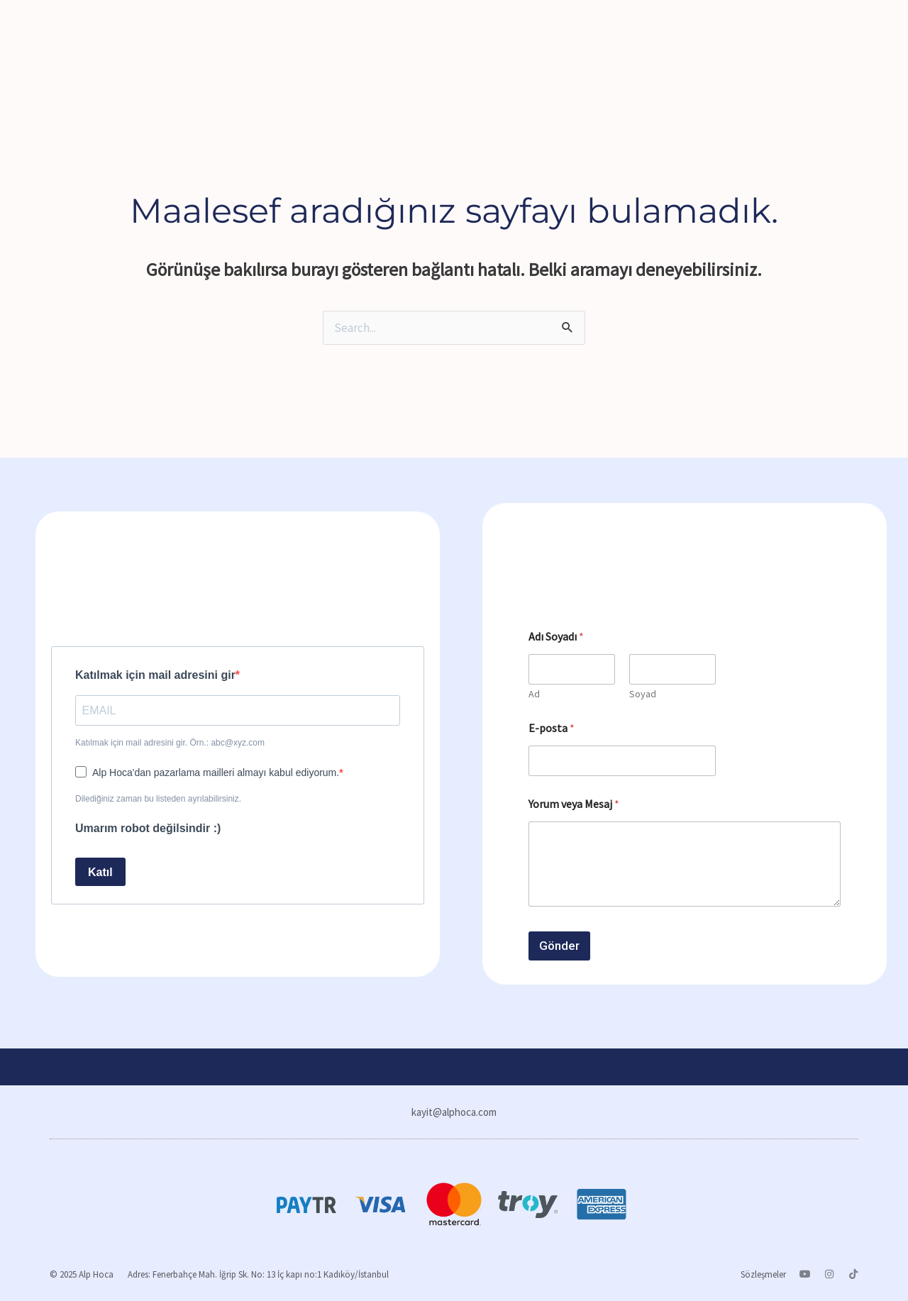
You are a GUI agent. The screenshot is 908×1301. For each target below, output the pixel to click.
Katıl (100, 872)
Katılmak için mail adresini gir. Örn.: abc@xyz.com (170, 743)
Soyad (642, 694)
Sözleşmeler (763, 1274)
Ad (534, 694)
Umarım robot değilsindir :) (148, 828)
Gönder (559, 946)
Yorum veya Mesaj (573, 804)
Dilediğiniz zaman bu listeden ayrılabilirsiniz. (158, 799)
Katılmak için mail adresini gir (155, 675)
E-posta (551, 728)
